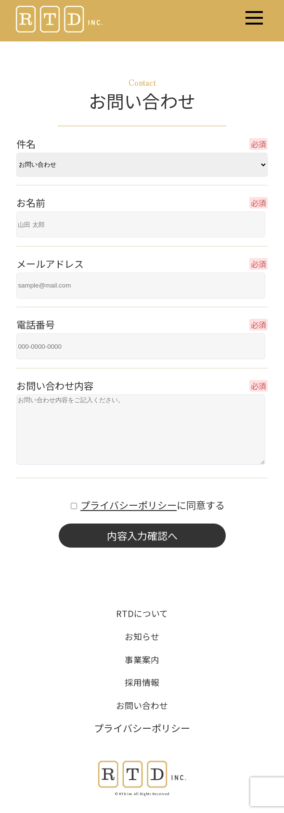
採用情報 (142, 682)
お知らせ (142, 636)
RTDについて (142, 613)
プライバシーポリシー (128, 505)
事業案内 (142, 659)
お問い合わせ (142, 705)
